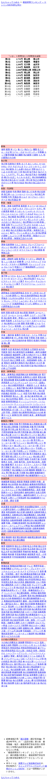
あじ (30, 164)
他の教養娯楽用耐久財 (30, 574)
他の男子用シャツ (35, 443)
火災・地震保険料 (29, 360)
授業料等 (10, 546)
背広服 (4, 429)
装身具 (41, 664)
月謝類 (19, 609)
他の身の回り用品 (14, 667)
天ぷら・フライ (11, 301)
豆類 (8, 225)
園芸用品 (8, 596)
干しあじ (21, 175)
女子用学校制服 (13, 437)
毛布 (30, 393)
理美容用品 (15, 648)
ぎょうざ (33, 301)
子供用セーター (36, 451)
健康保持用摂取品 (37, 484)
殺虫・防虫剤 (33, 410)
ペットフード (10, 593)
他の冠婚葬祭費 (30, 672)
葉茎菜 (24, 206)
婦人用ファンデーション (21, 456)
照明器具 (10, 391)
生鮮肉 (9, 192)
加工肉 (7, 194)
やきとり (42, 301)
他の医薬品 (24, 484)
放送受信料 (6, 617)
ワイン (11, 326)
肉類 (3, 192)
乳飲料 (9, 321)
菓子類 (4, 276)
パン (15, 149)
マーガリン (30, 259)
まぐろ (24, 164)
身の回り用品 (16, 661)
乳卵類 (4, 197)
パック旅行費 (21, 606)
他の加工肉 (40, 194)
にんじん (14, 214)
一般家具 (29, 385)
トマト (16, 219)
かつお (42, 164)
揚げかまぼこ (10, 177)
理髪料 (15, 645)
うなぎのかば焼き (16, 298)
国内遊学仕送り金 (31, 683)
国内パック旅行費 (35, 606)
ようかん (12, 276)
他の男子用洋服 (21, 432)
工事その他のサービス (31, 355)
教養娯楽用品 (26, 577)
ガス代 (39, 363)
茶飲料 (31, 313)
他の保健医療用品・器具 (29, 490)
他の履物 (30, 473)
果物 (3, 245)
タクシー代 (36, 509)
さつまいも (20, 211)
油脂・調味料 (7, 259)
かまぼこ (27, 177)
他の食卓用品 (33, 396)
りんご (18, 245)
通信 (3, 537)
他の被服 (5, 465)
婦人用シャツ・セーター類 (26, 446)
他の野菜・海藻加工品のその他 (18, 238)
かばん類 (29, 661)
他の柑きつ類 (16, 247)
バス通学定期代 (8, 509)
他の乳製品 (13, 200)
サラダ (28, 298)
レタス (20, 209)
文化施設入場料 (15, 628)
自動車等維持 (10, 518)
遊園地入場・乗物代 (32, 628)
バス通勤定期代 (23, 509)
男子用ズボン (25, 429)
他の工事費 (15, 360)
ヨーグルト (33, 197)
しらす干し (11, 175)
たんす (37, 385)
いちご (9, 250)
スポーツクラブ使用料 (18, 625)
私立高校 (31, 549)
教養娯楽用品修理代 (13, 601)
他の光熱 (25, 366)
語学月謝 (27, 609)
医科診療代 (19, 492)
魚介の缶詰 (19, 183)
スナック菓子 (18, 281)
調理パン (16, 296)
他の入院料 (6, 495)
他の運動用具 (7, 585)
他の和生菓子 (33, 276)
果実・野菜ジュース (22, 318)
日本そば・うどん (29, 335)
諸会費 (19, 631)
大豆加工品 (21, 227)
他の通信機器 (19, 540)
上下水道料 (11, 368)
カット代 (38, 645)
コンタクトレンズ (9, 490)
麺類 (35, 149)
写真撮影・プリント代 (33, 631)
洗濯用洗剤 (34, 407)
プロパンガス (14, 366)
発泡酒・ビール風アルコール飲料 (30, 326)
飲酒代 (37, 340)
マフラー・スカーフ (32, 465)
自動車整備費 (16, 520)
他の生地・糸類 (38, 462)
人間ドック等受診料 (17, 498)
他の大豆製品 (16, 230)
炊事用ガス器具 (30, 377)
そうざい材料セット (34, 304)
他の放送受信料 (17, 620)
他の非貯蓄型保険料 (13, 675)
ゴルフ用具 (41, 582)
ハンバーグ (6, 304)
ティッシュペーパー (23, 404)
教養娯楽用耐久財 (18, 566)
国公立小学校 (21, 546)
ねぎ (15, 209)
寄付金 (26, 675)
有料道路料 (11, 512)
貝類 (33, 169)
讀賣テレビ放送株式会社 (29, 763)
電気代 (7, 363)
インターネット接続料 (24, 634)
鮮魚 (19, 164)
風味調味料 (30, 267)
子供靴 (22, 473)
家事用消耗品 (12, 402)
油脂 (16, 259)
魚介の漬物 (38, 180)
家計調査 (24, 739)
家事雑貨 (8, 396)
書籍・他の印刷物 (31, 601)
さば (15, 166)
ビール (38, 323)
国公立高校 (22, 549)
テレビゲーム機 (38, 585)
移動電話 (8, 540)
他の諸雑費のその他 (15, 678)
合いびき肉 (31, 192)
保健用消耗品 (35, 487)
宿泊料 (11, 606)
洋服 (31, 427)
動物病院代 (17, 598)
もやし (40, 209)
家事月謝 (10, 615)
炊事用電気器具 (15, 377)
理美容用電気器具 (29, 648)
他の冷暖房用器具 (16, 385)
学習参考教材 (21, 554)
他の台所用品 (12, 399)
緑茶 (12, 313)
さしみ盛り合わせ (23, 169)
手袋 (44, 465)
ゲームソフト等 (8, 588)
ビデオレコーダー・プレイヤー (26, 569)
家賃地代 (17, 349)
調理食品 (5, 293)
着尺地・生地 (25, 462)
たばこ (7, 669)
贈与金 (9, 680)
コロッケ (35, 298)
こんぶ (42, 225)
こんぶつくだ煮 (15, 236)
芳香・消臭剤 (12, 412)
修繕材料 (17, 355)
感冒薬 (20, 482)
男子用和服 (24, 424)
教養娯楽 (5, 566)
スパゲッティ (31, 152)
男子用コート (37, 429)
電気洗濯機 (20, 380)
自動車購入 (6, 515)
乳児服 (11, 440)
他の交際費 (18, 680)
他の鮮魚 (10, 169)
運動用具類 (30, 582)
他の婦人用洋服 (28, 437)
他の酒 (25, 329)
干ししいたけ (16, 225)
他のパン (28, 149)
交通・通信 (9, 501)
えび (44, 166)
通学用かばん (7, 664)
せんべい (41, 279)
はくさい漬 (32, 233)
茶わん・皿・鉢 (20, 396)
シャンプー (11, 653)
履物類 (32, 470)
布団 (25, 393)
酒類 (23, 323)
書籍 (22, 604)
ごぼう (22, 214)
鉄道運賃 (5, 507)
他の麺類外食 (7, 338)
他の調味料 (17, 270)
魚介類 (4, 164)
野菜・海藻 (6, 206)
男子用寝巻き (35, 454)
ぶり (30, 166)
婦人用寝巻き (10, 459)
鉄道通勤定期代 (32, 507)
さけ (10, 166)
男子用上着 (13, 429)
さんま (20, 166)
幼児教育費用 (16, 552)
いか (35, 166)
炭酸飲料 (35, 318)
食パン (21, 149)
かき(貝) (9, 172)
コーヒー (12, 315)
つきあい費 (28, 680)
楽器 (42, 571)
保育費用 (33, 675)
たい (26, 166)
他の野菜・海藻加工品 (33, 230)
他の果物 (38, 250)
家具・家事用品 (8, 374)
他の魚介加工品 (8, 180)
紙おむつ (24, 487)
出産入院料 (41, 492)
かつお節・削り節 (24, 180)
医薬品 (13, 482)
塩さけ (41, 172)
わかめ (35, 225)
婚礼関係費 (6, 672)
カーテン (34, 391)
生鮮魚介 (12, 164)
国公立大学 (41, 549)
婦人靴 (16, 473)
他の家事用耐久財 (33, 380)
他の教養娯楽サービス (35, 615)
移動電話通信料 (34, 537)
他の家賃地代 (19, 352)
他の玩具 (20, 588)
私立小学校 (32, 546)
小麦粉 (35, 155)
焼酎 (32, 323)
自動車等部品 (31, 518)
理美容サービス (32, 642)
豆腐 (29, 227)
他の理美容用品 (8, 651)
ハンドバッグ (40, 661)
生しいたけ (33, 219)
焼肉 (42, 338)
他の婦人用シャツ (12, 448)
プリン (20, 279)
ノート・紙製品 (17, 579)
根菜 (12, 211)
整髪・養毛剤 (16, 656)
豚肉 (19, 192)
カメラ (23, 571)
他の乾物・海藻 (8, 227)
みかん (24, 245)
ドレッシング (34, 264)
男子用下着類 (12, 454)
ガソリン (21, 518)
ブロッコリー (30, 209)
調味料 (39, 259)
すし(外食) (19, 338)
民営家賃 (25, 349)
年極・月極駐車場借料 (16, 523)
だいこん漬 (22, 233)
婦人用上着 (6, 435)
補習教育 (31, 554)
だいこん (5, 214)
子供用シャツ (22, 451)
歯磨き (7, 656)
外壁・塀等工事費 (29, 357)
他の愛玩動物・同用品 (27, 593)
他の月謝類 (20, 615)
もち (41, 155)
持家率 (4, 349)
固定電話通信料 (20, 537)
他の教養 (35, 588)
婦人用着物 (34, 424)
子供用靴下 (6, 470)
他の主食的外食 (19, 340)
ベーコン (30, 194)
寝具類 (13, 393)
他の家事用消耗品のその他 (31, 412)
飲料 (3, 313)
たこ (40, 166)
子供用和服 (24, 427)
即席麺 (11, 155)
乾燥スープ (20, 267)
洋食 (37, 338)
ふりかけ (40, 267)
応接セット (11, 388)
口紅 (23, 659)
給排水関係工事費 (12, 357)
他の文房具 (19, 582)
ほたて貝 (18, 172)
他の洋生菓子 (30, 279)
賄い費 (7, 343)
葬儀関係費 (17, 672)
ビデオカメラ (33, 571)
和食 (26, 338)
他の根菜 (12, 217)
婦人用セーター (28, 448)
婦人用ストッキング (21, 467)
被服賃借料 (20, 475)
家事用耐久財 (35, 374)
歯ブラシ (42, 648)
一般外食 (10, 335)
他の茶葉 (24, 313)
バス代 (43, 507)
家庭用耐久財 (22, 374)
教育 (3, 546)
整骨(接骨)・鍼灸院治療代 (24, 495)
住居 (10, 349)
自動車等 (29, 512)
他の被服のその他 (20, 470)
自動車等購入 (40, 512)
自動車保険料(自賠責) (22, 528)
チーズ (4, 200)
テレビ (30, 566)
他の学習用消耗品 (33, 579)
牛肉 (15, 192)
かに (3, 169)
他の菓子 (10, 287)
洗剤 (10, 407)
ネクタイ (19, 465)
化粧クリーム (29, 656)
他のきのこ (17, 222)
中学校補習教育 (19, 557)
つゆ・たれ (6, 270)
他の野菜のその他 (31, 222)
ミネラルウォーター (22, 321)
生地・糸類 (13, 462)
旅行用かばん (20, 664)
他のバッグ (32, 664)
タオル (34, 399)
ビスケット (6, 281)
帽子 (12, 465)
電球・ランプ (25, 399)
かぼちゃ (38, 217)
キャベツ (31, 206)
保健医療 (5, 482)
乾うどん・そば (17, 152)
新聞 (42, 601)
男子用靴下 (6, 467)
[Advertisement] (24, 30)
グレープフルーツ (36, 245)
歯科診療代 (30, 492)
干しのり (27, 225)
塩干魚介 (33, 172)
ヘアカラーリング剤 (34, 659)
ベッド (20, 393)
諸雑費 (21, 642)
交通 (17, 501)
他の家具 (29, 388)
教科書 (11, 554)
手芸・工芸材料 (20, 596)
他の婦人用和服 (11, 427)
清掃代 (26, 415)
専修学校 (27, 552)
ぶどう (28, 247)
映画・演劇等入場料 (10, 623)
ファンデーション (12, 659)
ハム (12, 194)
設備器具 (8, 355)
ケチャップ (36, 262)
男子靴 (9, 473)
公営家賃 (34, 349)
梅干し (13, 233)
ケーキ (7, 279)
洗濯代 (11, 475)
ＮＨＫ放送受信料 (20, 617)
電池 (29, 596)
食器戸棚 (21, 388)
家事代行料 (17, 415)
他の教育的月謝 (38, 609)
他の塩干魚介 (31, 175)
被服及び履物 (7, 424)
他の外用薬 (13, 484)
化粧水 (39, 656)
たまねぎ (29, 214)
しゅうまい (24, 301)
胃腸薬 (26, 482)
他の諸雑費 (15, 669)
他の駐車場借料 (34, 523)
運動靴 (39, 470)
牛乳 (10, 197)
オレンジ (5, 247)
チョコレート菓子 (12, 284)
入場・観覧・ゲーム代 (35, 620)
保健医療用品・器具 (10, 487)
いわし (36, 164)
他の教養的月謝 (17, 612)
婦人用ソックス (38, 467)
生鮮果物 (10, 245)
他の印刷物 (30, 604)
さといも (40, 211)
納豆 (8, 230)
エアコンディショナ (19, 383)
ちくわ (20, 177)
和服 (16, 424)
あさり (39, 169)
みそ (15, 262)
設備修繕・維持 (32, 352)
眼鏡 (44, 487)
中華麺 (41, 152)
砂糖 (19, 262)
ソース (27, 262)
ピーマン (23, 219)
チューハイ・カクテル (11, 329)
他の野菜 (21, 217)
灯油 (31, 366)
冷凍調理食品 (18, 304)
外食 (3, 335)
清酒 (27, 323)
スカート (16, 435)
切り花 (28, 588)
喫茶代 (30, 340)
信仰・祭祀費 (27, 669)
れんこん (38, 214)
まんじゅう (22, 276)
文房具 (36, 577)
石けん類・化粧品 (24, 651)
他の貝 (26, 172)
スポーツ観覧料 (27, 623)
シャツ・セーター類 (24, 440)
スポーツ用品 (20, 585)
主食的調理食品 (17, 293)
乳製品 (16, 197)
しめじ (42, 219)
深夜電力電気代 (17, 363)
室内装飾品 (20, 391)
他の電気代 (30, 363)
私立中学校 (11, 549)
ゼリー (13, 279)
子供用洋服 (41, 437)
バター (42, 197)
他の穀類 (27, 155)
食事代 (18, 335)
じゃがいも (30, 211)
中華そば (42, 335)
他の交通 (21, 512)
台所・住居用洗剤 (21, 407)
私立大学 (5, 552)
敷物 (27, 391)
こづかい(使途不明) (34, 678)
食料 (3, 149)
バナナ (16, 250)
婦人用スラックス (29, 435)
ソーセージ (20, 194)
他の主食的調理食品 (30, 296)
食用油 (22, 259)
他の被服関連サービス (35, 475)
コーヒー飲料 (23, 315)
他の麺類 (19, 155)
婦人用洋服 (34, 432)
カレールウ (9, 267)
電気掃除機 (9, 380)
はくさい (8, 209)
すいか (40, 247)
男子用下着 (24, 454)
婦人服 (43, 432)
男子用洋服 (39, 427)
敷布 (35, 393)
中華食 (32, 338)
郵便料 (9, 537)
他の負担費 (9, 683)
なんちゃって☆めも (10, 2)
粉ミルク (23, 197)
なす (10, 219)
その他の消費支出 (9, 642)
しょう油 (8, 262)
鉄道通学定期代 (17, 507)
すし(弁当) (34, 293)
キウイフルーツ (26, 250)
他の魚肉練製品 (39, 177)
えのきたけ (6, 222)
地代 (10, 352)
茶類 (8, 313)
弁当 (27, 293)
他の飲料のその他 (12, 323)
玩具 (29, 585)
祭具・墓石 (39, 669)
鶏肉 (24, 192)
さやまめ (29, 217)
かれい (4, 166)
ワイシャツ (21, 443)
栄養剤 (33, 482)
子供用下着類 (23, 459)
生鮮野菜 (16, 206)
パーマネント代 (26, 645)
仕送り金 (19, 683)
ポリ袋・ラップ (19, 410)
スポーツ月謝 (31, 612)
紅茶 (17, 313)
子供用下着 (34, 459)
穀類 (8, 149)
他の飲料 (8, 318)
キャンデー (30, 281)
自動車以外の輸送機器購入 (24, 515)
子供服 (4, 440)
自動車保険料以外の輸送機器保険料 (23, 531)
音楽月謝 (5, 612)
